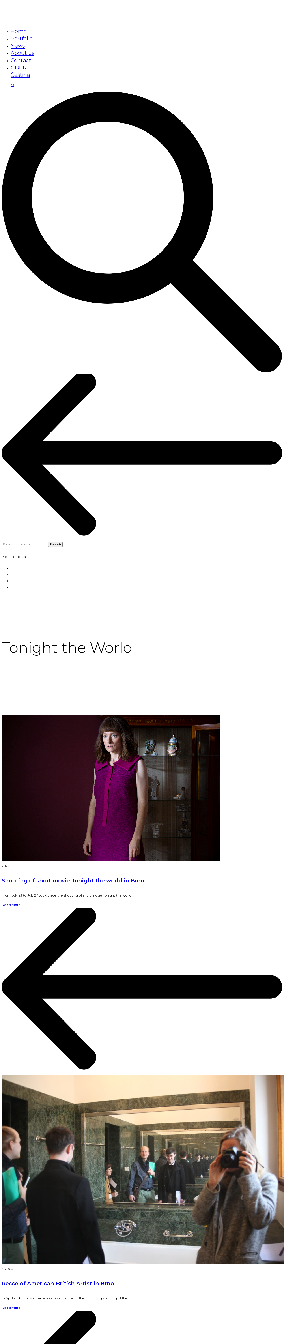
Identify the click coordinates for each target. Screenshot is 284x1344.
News (18, 46)
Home (19, 31)
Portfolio (22, 38)
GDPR (19, 67)
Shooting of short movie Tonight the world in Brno (73, 880)
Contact (21, 60)
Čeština (20, 75)
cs (12, 85)
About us (22, 53)
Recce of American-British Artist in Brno (58, 1283)
